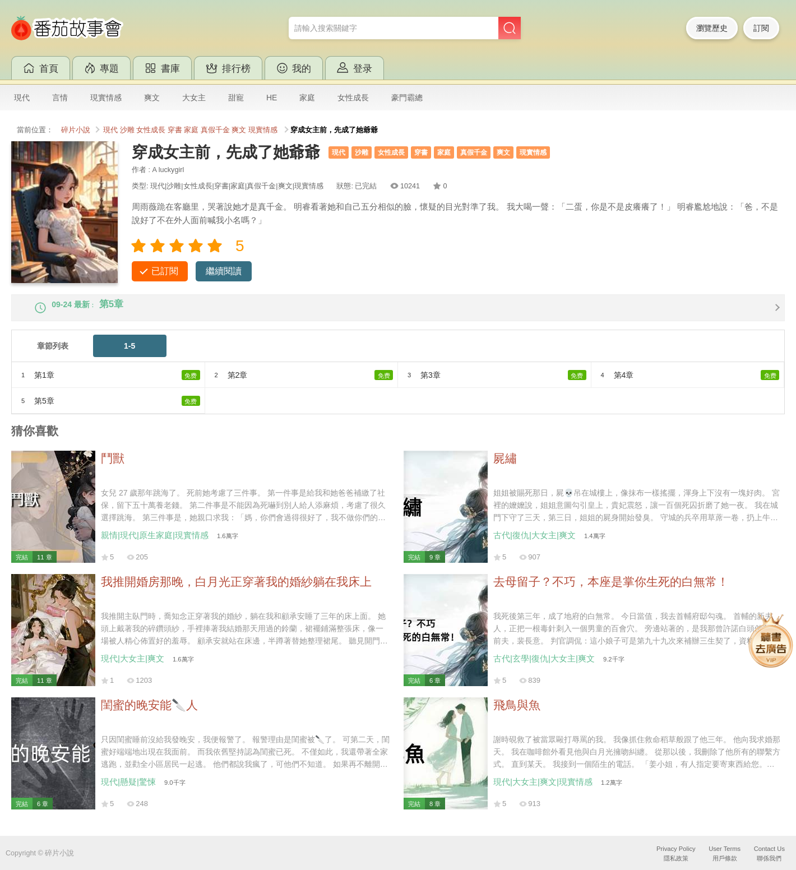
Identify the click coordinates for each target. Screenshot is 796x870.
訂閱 (761, 28)
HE (271, 97)
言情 (60, 97)
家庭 (307, 97)
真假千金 (215, 130)
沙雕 (127, 130)
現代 (22, 97)
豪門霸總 (407, 97)
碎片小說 (75, 130)
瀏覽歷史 (712, 28)
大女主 (194, 97)
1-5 (129, 355)
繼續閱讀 (224, 271)
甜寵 (236, 97)
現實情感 (106, 97)
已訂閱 (164, 271)
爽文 (152, 97)
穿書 (175, 130)
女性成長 (353, 97)
